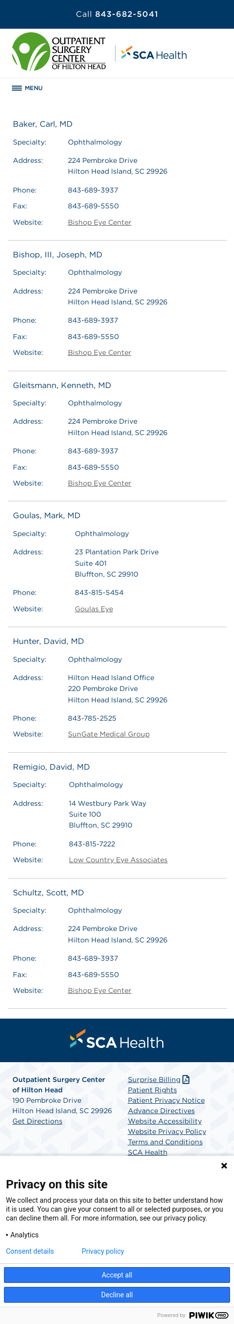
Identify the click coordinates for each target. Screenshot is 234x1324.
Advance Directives (161, 1111)
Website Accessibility (165, 1121)
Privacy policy (103, 1251)
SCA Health (148, 1152)
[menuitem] (117, 1038)
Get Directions (37, 1121)
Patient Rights (152, 1090)
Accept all (117, 1275)
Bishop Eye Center (99, 222)
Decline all (117, 1295)
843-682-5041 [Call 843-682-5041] (117, 14)
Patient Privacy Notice (166, 1100)
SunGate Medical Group (109, 734)
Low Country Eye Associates (118, 860)
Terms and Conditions (165, 1142)
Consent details (30, 1251)
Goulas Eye (94, 609)
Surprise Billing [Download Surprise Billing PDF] (160, 1079)
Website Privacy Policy (167, 1131)
